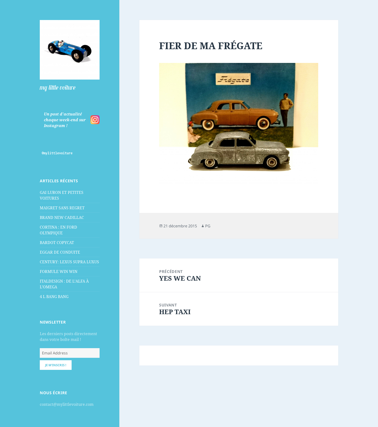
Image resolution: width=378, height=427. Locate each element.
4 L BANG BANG (54, 296)
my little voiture (57, 87)
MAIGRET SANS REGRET (62, 207)
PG (207, 226)
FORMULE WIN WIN (58, 271)
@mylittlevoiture (57, 153)
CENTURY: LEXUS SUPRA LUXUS (69, 261)
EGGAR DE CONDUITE (60, 252)
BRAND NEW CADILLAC (62, 217)
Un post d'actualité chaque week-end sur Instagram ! (65, 119)
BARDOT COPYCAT (57, 242)
